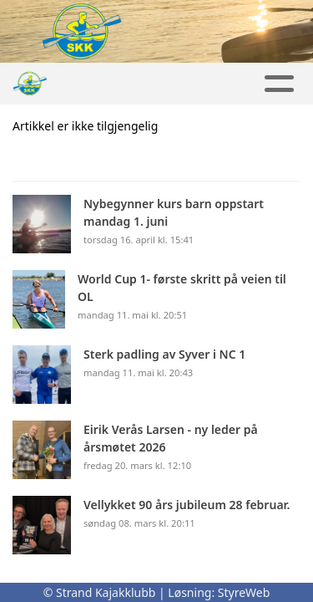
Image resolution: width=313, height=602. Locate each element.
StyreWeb (244, 592)
